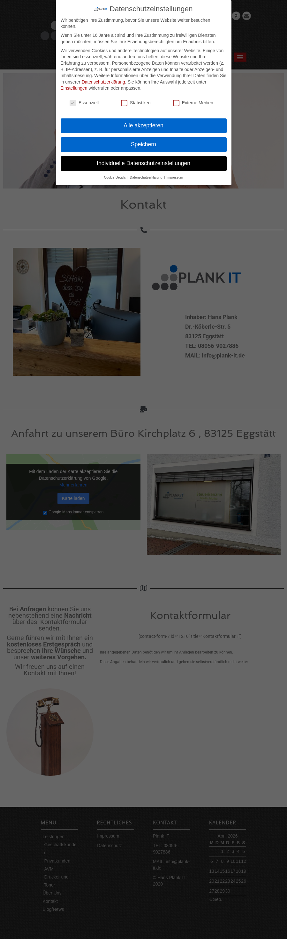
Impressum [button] (174, 173)
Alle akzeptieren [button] (143, 121)
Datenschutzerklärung (103, 78)
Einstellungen (74, 84)
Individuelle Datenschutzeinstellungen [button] (143, 159)
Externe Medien (193, 99)
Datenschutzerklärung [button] (146, 173)
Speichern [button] (143, 140)
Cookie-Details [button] (115, 173)
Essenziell (84, 99)
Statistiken (136, 99)
